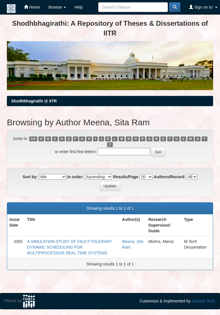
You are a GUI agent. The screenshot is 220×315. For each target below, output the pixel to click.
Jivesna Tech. (204, 301)
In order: (75, 177)
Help (78, 7)
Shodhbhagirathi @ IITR (34, 101)
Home (32, 7)
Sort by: (30, 177)
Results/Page (125, 177)
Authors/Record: (169, 177)
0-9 (33, 138)
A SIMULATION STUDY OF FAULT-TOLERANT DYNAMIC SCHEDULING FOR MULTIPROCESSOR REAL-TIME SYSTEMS (69, 247)
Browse (57, 7)
